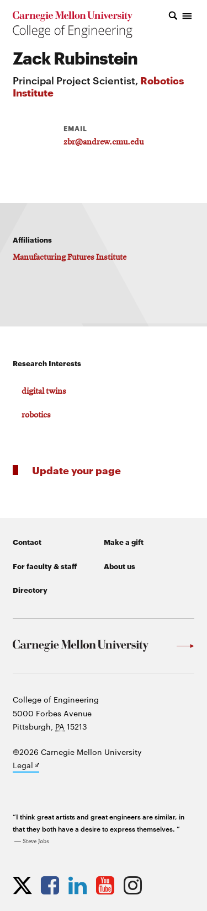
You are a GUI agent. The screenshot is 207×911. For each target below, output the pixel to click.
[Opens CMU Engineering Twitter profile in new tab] (25, 885)
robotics (36, 415)
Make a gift (124, 541)
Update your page (76, 469)
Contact (27, 541)
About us (119, 566)
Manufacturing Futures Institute (69, 257)
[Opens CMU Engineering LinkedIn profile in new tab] (80, 885)
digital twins (44, 391)
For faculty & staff (45, 566)
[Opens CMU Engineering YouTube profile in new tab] (107, 885)
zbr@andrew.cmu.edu (103, 142)
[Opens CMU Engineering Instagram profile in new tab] (135, 885)
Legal (26, 766)
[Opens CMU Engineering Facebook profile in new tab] (52, 885)
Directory (30, 589)
